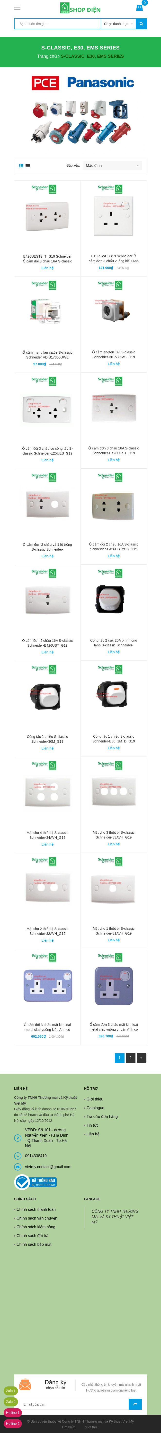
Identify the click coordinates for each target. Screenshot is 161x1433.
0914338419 (36, 1156)
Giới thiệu (95, 1099)
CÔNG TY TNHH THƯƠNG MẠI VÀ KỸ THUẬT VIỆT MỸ (115, 1217)
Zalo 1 (11, 1391)
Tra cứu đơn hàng (102, 1117)
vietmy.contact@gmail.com (48, 1167)
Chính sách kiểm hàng (36, 1227)
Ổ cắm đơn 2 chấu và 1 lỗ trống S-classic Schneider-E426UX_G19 (47, 549)
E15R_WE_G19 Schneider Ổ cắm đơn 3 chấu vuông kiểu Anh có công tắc (114, 261)
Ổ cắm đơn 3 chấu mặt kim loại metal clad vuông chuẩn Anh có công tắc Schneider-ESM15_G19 (113, 1029)
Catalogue (95, 1108)
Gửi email (135, 1404)
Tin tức (93, 1125)
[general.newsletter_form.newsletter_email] (80, 1404)
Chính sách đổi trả (32, 1236)
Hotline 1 (12, 1413)
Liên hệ (93, 1134)
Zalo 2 (11, 1402)
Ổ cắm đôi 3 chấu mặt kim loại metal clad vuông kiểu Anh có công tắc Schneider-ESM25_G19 (47, 1029)
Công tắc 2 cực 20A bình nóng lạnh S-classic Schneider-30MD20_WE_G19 (113, 645)
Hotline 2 (12, 1423)
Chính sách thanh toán (36, 1209)
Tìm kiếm (69, 1427)
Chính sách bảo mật (34, 1244)
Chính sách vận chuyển (37, 1218)
